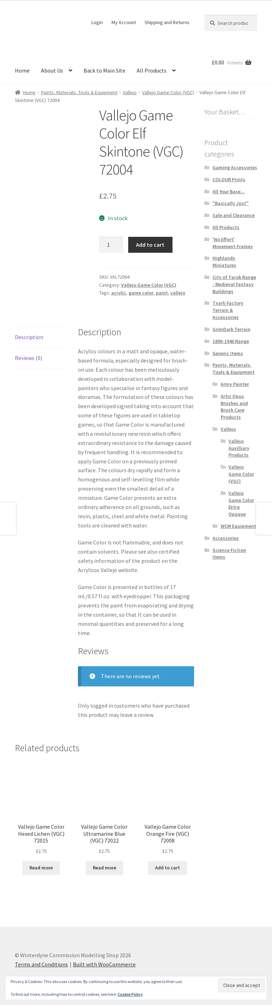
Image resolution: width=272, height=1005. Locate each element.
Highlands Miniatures (224, 261)
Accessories (225, 538)
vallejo (177, 293)
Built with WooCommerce (104, 964)
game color (141, 293)
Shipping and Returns (166, 22)
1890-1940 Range (230, 341)
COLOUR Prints (228, 179)
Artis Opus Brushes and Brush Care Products (234, 406)
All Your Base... (228, 191)
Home (22, 70)
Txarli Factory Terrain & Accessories (227, 310)
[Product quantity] (111, 245)
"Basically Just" (230, 203)
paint (162, 293)
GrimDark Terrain (231, 329)
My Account (124, 22)
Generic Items (227, 353)
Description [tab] (29, 337)
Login (97, 22)
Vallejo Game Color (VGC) (168, 92)
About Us (52, 70)
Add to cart (150, 244)
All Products (151, 70)
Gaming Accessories (234, 167)
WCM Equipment (238, 526)
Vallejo (130, 92)
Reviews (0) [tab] (28, 357)
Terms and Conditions (41, 964)
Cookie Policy (130, 994)
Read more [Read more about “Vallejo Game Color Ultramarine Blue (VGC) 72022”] (104, 867)
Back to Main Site (104, 70)
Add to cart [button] (167, 867)
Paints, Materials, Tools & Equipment (79, 92)
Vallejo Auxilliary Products (238, 448)
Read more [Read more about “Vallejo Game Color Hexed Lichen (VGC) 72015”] (41, 867)
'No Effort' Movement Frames (232, 243)
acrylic (118, 293)
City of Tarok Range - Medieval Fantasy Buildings (234, 284)
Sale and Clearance (233, 215)
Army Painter (235, 384)
